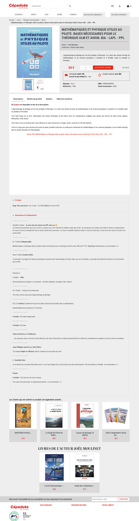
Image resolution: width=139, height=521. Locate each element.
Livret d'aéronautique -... (54, 486)
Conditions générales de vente (81, 511)
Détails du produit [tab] (34, 99)
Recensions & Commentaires (26, 215)
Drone (42, 511)
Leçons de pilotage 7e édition (85, 434)
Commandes (106, 511)
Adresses (105, 516)
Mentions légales (77, 509)
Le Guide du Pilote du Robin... (54, 434)
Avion (72, 84)
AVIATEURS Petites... (23, 433)
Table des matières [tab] (64, 99)
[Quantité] (85, 68)
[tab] (69, 200)
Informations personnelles (111, 509)
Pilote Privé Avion (77, 47)
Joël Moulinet (73, 45)
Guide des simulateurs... (84, 486)
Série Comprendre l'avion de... (116, 434)
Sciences (43, 519)
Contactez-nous (76, 514)
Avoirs (104, 514)
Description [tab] (18, 99)
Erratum (18, 200)
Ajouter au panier (103, 68)
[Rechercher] (52, 6)
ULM (41, 516)
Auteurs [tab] (49, 99)
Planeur (42, 514)
